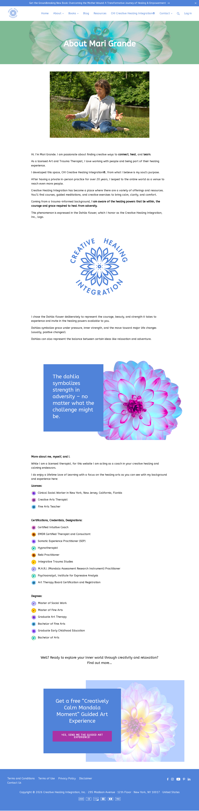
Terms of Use (46, 778)
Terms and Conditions (21, 778)
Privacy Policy (67, 778)
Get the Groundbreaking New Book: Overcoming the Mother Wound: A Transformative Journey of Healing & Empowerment (99, 3)
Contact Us (14, 782)
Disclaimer (85, 778)
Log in (188, 13)
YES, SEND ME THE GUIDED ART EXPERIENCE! (82, 736)
